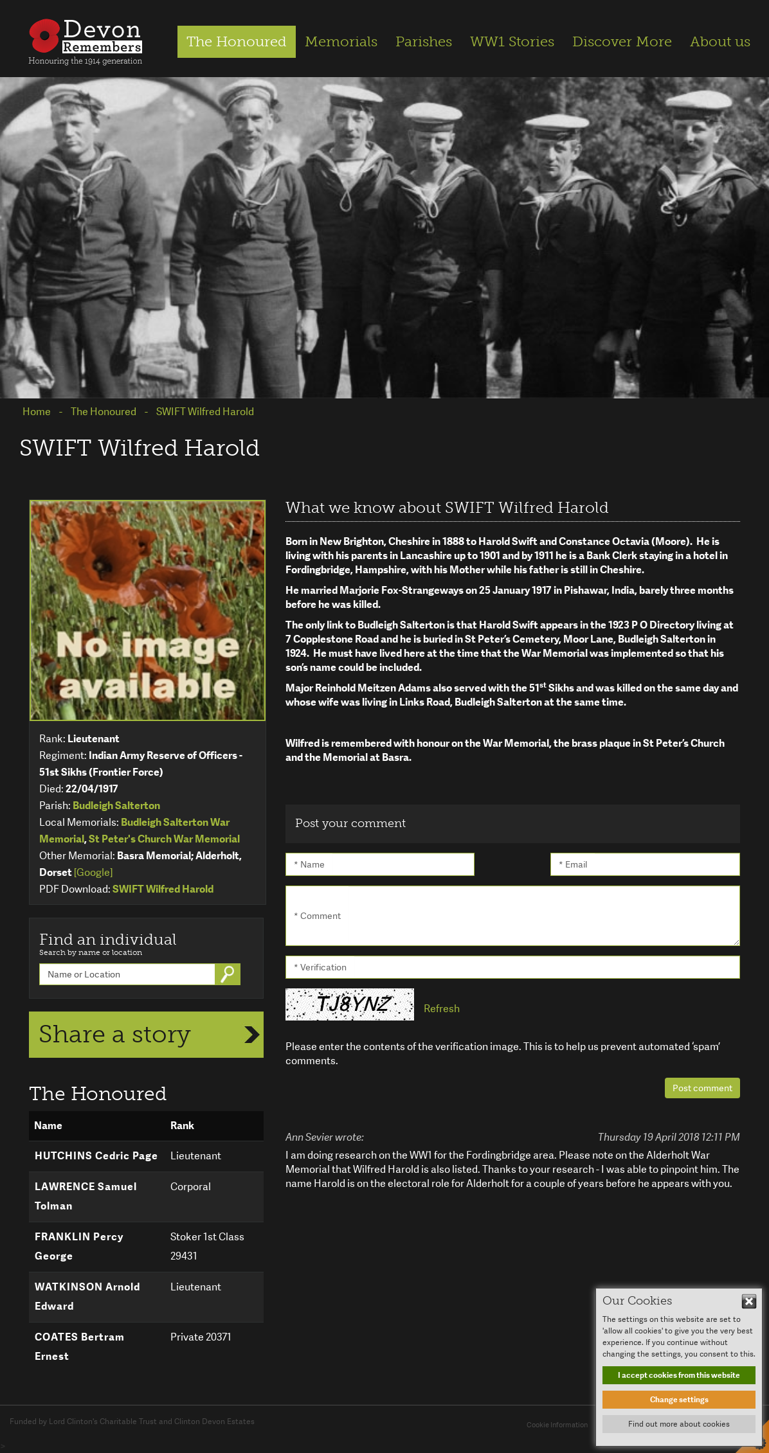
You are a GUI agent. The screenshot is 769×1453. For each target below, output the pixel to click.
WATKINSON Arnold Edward (87, 1296)
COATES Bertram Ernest (80, 1346)
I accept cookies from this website (679, 1375)
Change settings (679, 1400)
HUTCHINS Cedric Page (96, 1156)
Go (229, 974)
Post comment (702, 1088)
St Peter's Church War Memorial (164, 839)
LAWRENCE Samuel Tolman (86, 1196)
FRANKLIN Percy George (79, 1246)
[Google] (93, 872)
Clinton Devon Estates (214, 1421)
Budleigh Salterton (116, 805)
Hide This (749, 1301)
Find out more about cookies (679, 1424)
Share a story (115, 1034)
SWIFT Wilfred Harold (163, 889)
